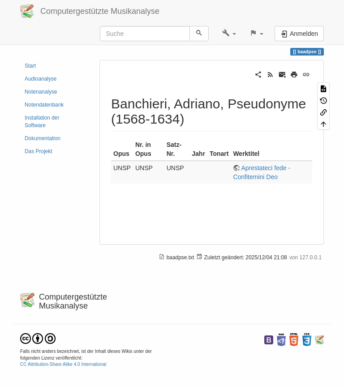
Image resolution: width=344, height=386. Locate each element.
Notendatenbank (44, 105)
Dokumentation (42, 138)
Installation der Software (42, 122)
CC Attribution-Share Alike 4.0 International (63, 364)
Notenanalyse (41, 92)
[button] (229, 33)
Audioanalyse (40, 79)
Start (30, 66)
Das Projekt (38, 151)
